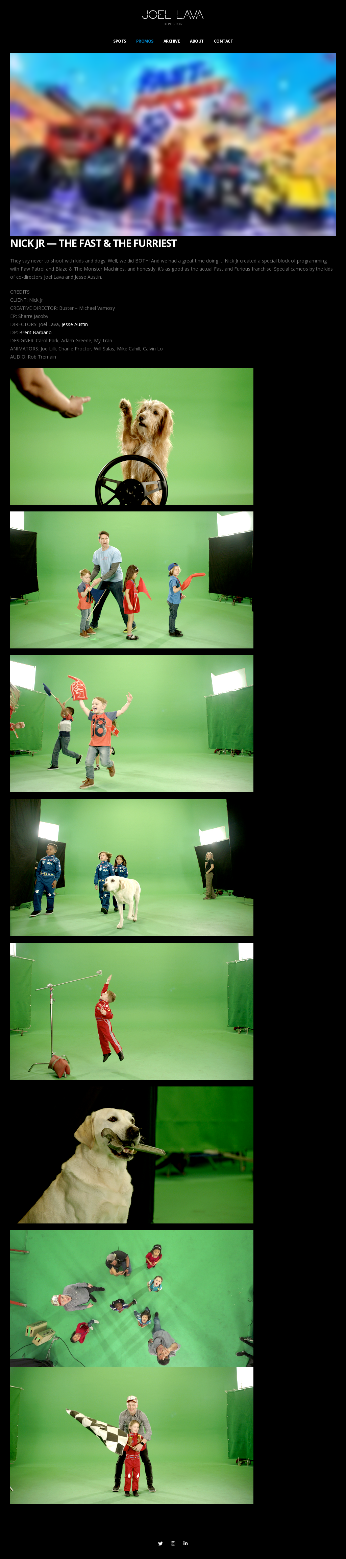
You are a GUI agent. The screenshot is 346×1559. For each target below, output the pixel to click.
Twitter (160, 1543)
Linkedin (185, 1543)
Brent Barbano (35, 332)
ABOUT (197, 41)
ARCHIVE (172, 41)
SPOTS (119, 41)
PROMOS (144, 41)
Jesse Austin (74, 324)
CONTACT (223, 41)
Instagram (173, 1543)
